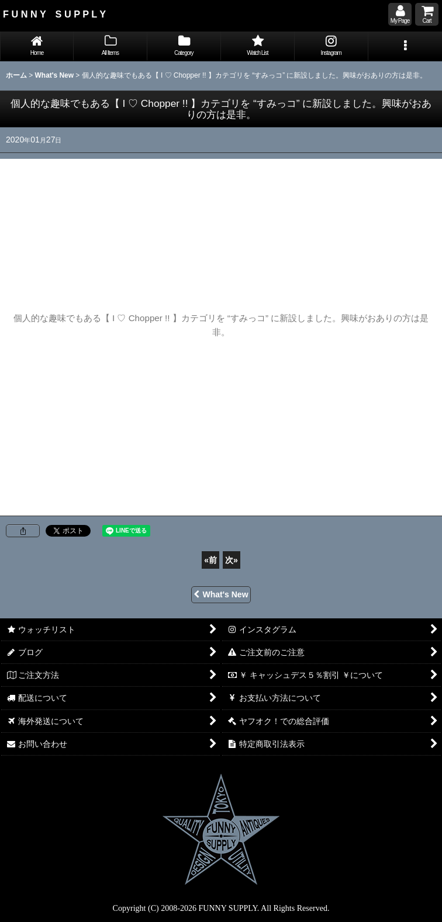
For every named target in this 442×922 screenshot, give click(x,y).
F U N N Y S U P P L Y (54, 14)
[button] (405, 46)
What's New (221, 594)
